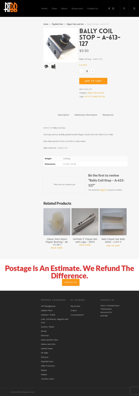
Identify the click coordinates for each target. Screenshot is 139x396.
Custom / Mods (47, 326)
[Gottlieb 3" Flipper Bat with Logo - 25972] (85, 221)
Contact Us (71, 282)
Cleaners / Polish (48, 314)
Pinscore (44, 357)
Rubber (44, 374)
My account (75, 306)
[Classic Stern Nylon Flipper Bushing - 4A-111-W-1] (56, 221)
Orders (74, 310)
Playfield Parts (57, 24)
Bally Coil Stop (99, 96)
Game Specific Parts (49, 340)
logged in (103, 190)
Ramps (44, 370)
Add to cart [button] (113, 245)
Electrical (44, 335)
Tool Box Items (47, 379)
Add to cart (93, 81)
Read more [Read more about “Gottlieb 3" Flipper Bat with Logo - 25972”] (85, 245)
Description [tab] (63, 114)
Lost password (77, 314)
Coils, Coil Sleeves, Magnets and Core (54, 321)
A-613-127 (88, 96)
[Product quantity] (87, 71)
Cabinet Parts (47, 310)
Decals (44, 331)
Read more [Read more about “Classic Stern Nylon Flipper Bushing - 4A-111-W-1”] (57, 248)
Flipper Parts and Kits (75, 24)
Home (45, 24)
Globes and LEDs (48, 344)
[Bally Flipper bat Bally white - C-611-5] (113, 221)
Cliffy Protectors (48, 366)
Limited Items (47, 348)
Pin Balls (44, 353)
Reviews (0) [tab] (108, 114)
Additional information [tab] (86, 114)
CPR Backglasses (48, 306)
